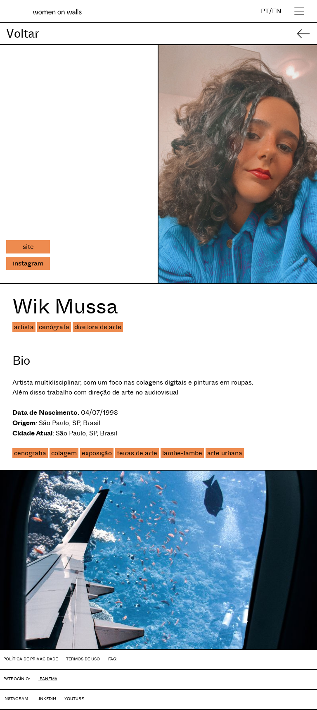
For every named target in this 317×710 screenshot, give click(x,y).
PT (265, 11)
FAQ (112, 659)
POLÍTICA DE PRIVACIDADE (30, 659)
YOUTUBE (74, 698)
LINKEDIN (46, 698)
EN (277, 11)
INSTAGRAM (15, 698)
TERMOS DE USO (83, 659)
